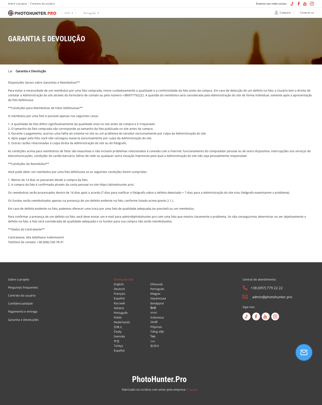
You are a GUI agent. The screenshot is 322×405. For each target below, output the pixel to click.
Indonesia (157, 317)
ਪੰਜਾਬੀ (154, 322)
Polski (118, 317)
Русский (119, 303)
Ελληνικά (156, 284)
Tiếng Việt (157, 332)
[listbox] (68, 12)
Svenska (119, 336)
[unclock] (297, 12)
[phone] (245, 287)
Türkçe (118, 346)
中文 (117, 341)
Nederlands (122, 322)
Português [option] (90, 13)
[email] (245, 296)
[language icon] (79, 13)
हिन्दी (153, 308)
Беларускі (157, 303)
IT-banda (191, 389)
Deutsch (119, 289)
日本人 (118, 327)
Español (119, 298)
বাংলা (153, 313)
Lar (10, 71)
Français (119, 294)
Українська (158, 298)
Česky (118, 332)
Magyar (155, 294)
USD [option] (67, 13)
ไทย (152, 336)
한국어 (154, 346)
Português (121, 313)
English (119, 284)
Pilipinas (156, 327)
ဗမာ (152, 341)
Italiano (119, 308)
